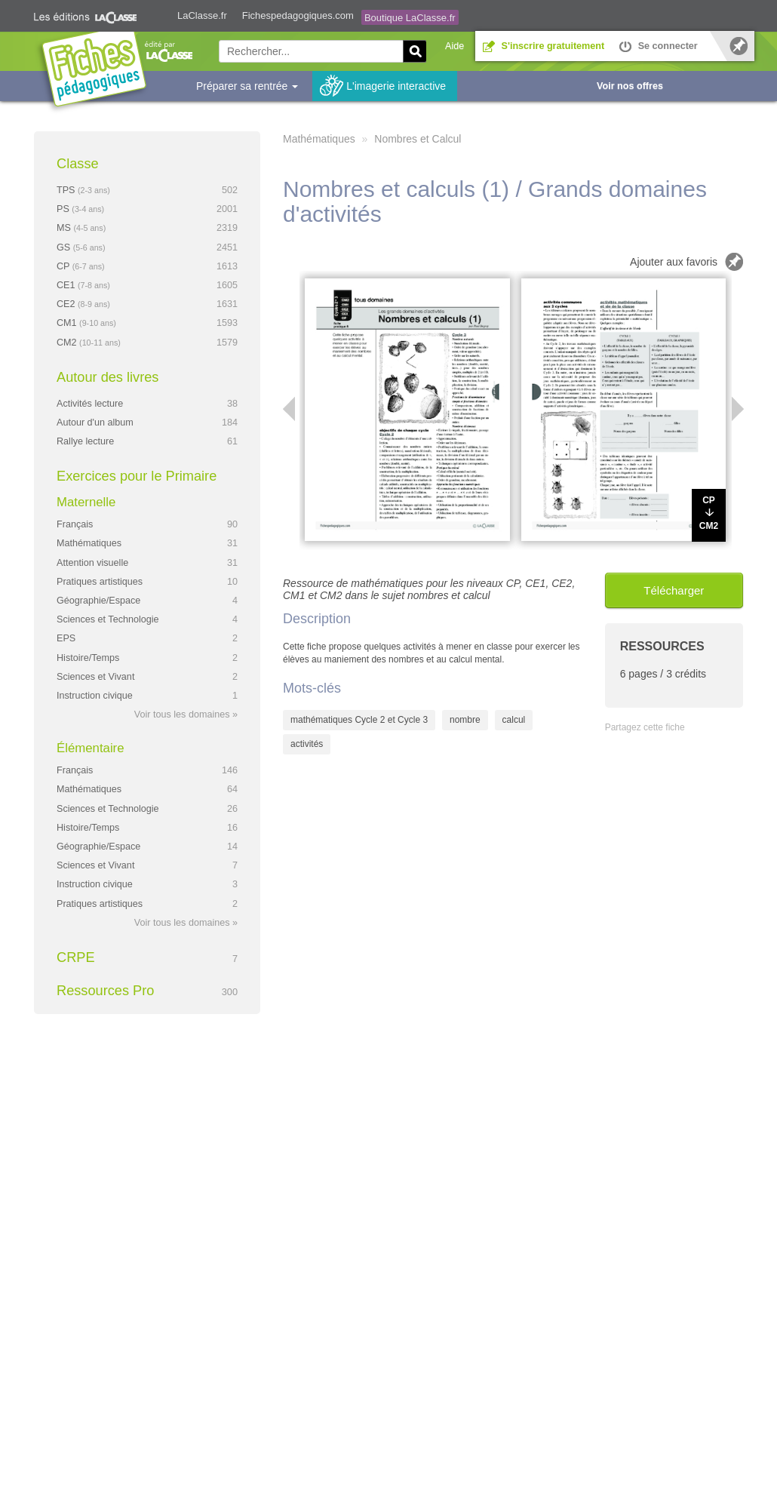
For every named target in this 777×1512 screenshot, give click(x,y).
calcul (514, 720)
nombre (465, 720)
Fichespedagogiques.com (298, 15)
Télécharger (673, 590)
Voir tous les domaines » (186, 714)
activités (306, 744)
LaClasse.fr (202, 15)
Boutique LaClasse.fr (410, 17)
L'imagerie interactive (396, 86)
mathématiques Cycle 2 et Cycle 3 (359, 720)
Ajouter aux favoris (673, 262)
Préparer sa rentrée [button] (247, 86)
